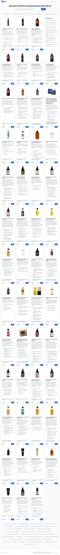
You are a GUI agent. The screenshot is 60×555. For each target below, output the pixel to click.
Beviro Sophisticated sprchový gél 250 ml (35, 29)
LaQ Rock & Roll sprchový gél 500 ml (52, 340)
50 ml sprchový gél (19, 536)
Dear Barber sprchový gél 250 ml (22, 65)
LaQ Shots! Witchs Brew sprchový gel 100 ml (22, 526)
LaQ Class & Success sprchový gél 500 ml (35, 380)
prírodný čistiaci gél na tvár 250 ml (51, 28)
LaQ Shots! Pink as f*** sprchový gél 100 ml (7, 340)
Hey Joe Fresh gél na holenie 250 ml (51, 30)
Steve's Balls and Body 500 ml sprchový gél (51, 536)
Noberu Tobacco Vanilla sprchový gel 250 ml (35, 13)
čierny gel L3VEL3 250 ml (6, 13)
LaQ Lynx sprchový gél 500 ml (22, 380)
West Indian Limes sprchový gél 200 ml (50, 541)
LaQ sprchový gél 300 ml (49, 45)
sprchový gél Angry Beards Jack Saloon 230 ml (32, 539)
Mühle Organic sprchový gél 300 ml (51, 298)
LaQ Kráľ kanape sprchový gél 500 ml (36, 340)
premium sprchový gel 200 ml (30, 544)
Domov (48, 1)
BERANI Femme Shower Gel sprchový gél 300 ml (22, 260)
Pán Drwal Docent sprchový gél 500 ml (37, 260)
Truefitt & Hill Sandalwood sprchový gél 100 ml (22, 298)
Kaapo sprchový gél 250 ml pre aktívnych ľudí (19, 13)
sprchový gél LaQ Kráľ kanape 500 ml (36, 523)
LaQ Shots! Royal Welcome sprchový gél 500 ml (7, 418)
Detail (9, 49)
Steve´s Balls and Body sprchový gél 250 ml (36, 65)
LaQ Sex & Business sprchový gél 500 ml (51, 43)
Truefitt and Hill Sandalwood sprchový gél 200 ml (37, 298)
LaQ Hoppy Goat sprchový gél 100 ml (51, 380)
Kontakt (56, 1)
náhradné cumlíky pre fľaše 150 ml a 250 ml (51, 33)
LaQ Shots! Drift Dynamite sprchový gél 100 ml (36, 418)
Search (43, 9)
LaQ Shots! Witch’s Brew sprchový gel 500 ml (22, 219)
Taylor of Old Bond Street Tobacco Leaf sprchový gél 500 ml (51, 260)
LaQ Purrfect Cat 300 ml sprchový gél (10, 523)
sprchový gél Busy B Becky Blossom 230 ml (11, 534)
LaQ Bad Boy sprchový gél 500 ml (22, 498)
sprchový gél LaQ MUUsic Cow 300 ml (51, 44)
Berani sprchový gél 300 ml (50, 534)
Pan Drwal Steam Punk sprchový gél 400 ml (36, 459)
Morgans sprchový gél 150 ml (7, 498)
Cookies (8, 552)
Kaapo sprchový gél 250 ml (22, 28)
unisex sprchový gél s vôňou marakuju (52, 31)
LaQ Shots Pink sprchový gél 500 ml (14, 531)
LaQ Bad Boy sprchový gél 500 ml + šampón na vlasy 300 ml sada (22, 340)
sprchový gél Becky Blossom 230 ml (26, 534)
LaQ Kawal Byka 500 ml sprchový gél (36, 526)
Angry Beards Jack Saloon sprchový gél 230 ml (22, 459)
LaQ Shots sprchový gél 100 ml (50, 37)
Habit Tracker (4, 552)
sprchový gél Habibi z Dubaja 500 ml (23, 523)
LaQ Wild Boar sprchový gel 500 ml (8, 178)
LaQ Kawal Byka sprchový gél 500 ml (51, 178)
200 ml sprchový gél (22, 541)
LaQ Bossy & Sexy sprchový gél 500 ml (7, 219)
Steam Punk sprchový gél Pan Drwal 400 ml (10, 541)
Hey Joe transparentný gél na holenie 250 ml (22, 99)
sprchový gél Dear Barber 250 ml (51, 26)
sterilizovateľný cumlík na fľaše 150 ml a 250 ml (52, 36)
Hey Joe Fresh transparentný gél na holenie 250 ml (37, 99)
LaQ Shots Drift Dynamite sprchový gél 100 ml (44, 531)
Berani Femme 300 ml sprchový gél (39, 534)
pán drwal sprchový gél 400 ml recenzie (50, 40)
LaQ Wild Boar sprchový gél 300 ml (8, 380)
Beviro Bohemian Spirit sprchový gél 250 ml (7, 65)
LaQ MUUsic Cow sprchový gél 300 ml (22, 142)
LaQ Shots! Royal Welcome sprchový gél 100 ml (7, 260)
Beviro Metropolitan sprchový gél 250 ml (51, 21)
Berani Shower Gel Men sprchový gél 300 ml (7, 459)
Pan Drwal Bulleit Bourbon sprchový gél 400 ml (36, 142)
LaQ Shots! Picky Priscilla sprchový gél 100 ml (36, 219)
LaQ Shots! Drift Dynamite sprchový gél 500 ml (51, 418)
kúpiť (12, 49)
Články (52, 1)
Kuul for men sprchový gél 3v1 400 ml (7, 29)
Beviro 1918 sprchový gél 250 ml (51, 22)
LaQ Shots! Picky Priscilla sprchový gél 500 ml (51, 219)
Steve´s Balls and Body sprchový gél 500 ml (6, 298)
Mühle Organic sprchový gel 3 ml (51, 142)
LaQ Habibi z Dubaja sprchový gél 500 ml (21, 178)
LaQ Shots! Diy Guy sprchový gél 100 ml (22, 418)
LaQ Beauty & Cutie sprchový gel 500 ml (35, 178)
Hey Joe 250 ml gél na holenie (50, 27)
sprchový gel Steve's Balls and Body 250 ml (50, 13)
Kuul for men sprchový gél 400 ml (46, 539)
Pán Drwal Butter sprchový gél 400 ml (7, 142)
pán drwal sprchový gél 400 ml (50, 38)
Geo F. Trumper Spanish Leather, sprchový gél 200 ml (52, 459)
